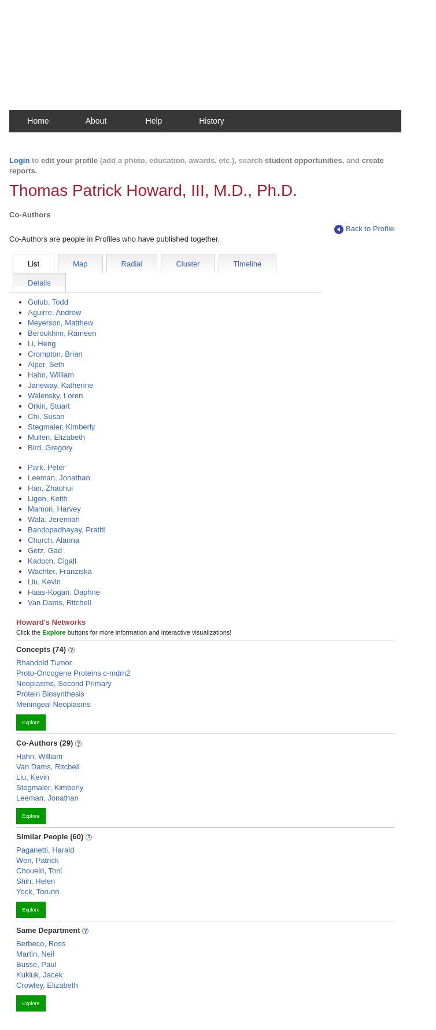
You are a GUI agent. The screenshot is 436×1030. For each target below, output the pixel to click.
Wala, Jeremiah (54, 519)
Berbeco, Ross (40, 943)
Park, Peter (46, 467)
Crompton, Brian (55, 354)
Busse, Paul (36, 964)
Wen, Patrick (37, 860)
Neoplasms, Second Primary (64, 683)
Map (80, 264)
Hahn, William (51, 374)
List (33, 264)
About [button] (96, 120)
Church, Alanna (53, 540)
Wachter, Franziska (60, 571)
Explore (31, 722)
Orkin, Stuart (49, 406)
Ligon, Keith (48, 498)
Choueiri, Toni (39, 870)
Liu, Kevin (44, 581)
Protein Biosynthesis (50, 694)
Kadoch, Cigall (52, 561)
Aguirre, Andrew (55, 312)
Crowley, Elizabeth (47, 985)
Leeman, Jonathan (59, 477)
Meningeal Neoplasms (53, 704)
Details (39, 283)
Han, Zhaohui (50, 488)
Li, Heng (42, 343)
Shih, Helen (35, 881)
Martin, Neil (35, 954)
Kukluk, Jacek (39, 974)
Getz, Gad (45, 550)
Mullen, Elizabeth (56, 437)
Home (38, 120)
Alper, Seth (46, 364)
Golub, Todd (48, 302)
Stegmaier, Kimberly (61, 427)
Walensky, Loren (55, 395)
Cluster (187, 264)
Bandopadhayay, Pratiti (66, 529)
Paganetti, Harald (45, 850)
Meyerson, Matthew (60, 322)
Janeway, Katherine (60, 385)
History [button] (211, 120)
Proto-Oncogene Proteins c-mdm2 (73, 673)
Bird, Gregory (50, 447)
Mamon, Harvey (54, 509)
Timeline (248, 264)
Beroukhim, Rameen (62, 333)
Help (154, 120)
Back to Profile (364, 229)
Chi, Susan (46, 416)
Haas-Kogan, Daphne (64, 592)
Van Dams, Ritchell (59, 602)
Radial (132, 264)
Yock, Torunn (37, 891)
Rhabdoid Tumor (44, 662)
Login (19, 160)
